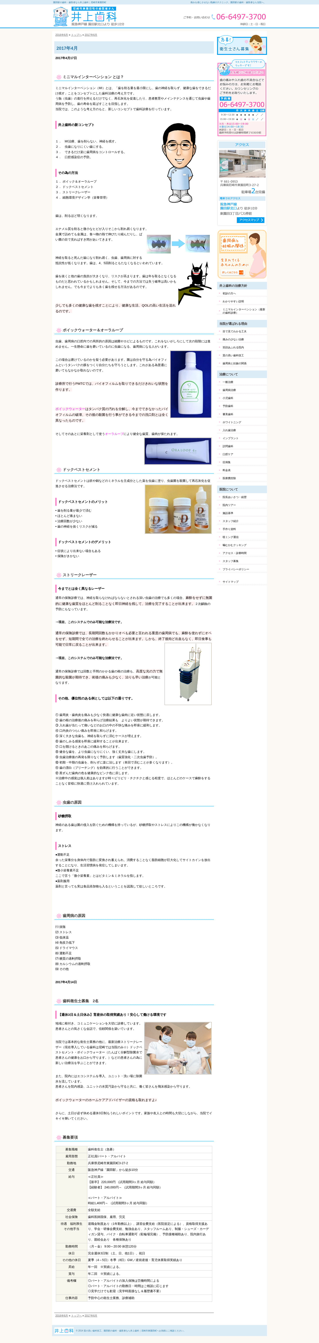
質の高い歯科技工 (233, 355)
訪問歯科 (228, 446)
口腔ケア (228, 454)
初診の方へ (229, 293)
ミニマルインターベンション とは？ (93, 77)
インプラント (231, 438)
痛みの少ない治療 (233, 339)
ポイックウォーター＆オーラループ (93, 330)
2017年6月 (91, 34)
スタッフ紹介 (231, 521)
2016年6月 (61, 34)
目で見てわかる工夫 (235, 331)
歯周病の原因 (74, 916)
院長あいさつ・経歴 (235, 497)
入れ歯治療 (229, 430)
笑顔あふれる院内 (233, 347)
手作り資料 (229, 529)
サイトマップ (231, 581)
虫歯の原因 (72, 802)
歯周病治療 (229, 390)
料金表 (227, 470)
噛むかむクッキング (235, 545)
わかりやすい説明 (233, 301)
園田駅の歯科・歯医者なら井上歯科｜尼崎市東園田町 (79, 2)
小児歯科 (228, 398)
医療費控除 (229, 478)
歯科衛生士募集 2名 (81, 1001)
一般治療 (228, 382)
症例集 (227, 462)
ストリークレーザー (80, 575)
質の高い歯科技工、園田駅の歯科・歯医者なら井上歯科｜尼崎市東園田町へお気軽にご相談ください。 (135, 1330)
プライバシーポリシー (236, 569)
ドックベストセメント (81, 470)
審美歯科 (228, 414)
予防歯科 (228, 406)
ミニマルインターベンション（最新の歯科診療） (244, 311)
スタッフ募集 (231, 561)
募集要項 (70, 1137)
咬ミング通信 (231, 537)
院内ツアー (229, 505)
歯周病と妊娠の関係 (235, 363)
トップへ (76, 34)
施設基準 (228, 513)
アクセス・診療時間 (235, 553)
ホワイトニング (232, 422)
